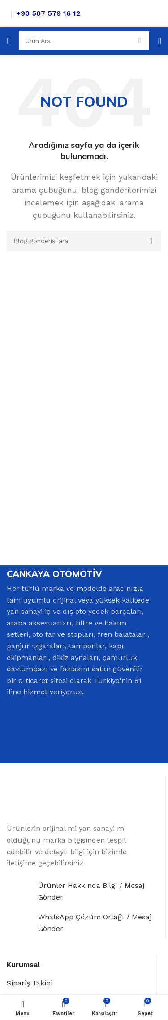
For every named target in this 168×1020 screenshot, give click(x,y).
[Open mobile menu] (8, 41)
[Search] (84, 40)
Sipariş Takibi (29, 983)
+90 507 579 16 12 (48, 13)
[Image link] (42, 799)
